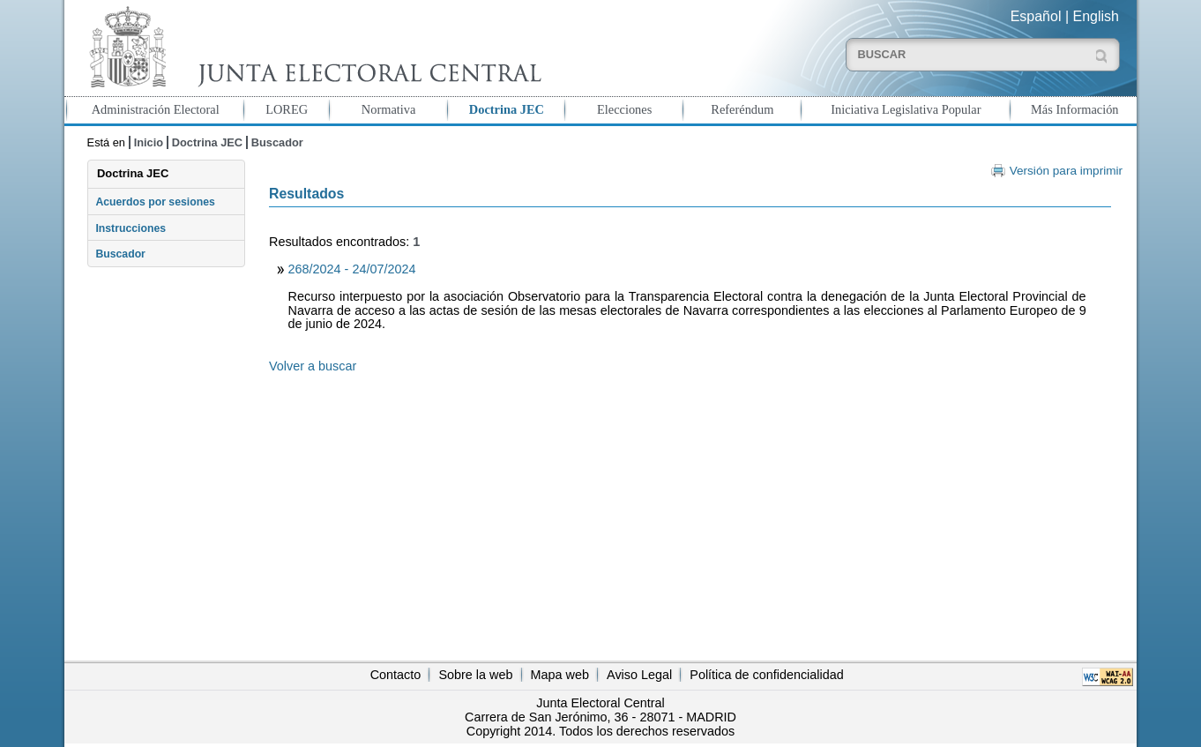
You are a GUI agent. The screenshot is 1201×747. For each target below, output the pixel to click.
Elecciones (624, 109)
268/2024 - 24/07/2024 (352, 269)
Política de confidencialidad (766, 675)
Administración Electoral (156, 109)
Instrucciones (130, 228)
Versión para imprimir (1066, 170)
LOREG (286, 109)
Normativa (389, 109)
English (1096, 16)
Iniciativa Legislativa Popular (906, 109)
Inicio (148, 142)
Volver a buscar (312, 366)
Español (1036, 16)
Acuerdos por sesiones (154, 202)
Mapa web (560, 675)
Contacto (395, 675)
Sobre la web (475, 675)
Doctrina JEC (506, 109)
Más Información (1075, 109)
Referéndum (742, 109)
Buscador (277, 142)
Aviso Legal (639, 675)
